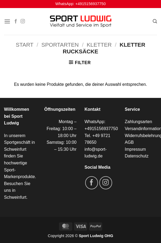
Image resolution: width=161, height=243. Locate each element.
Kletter (99, 45)
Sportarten (60, 45)
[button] (7, 21)
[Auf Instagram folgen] (23, 21)
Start (24, 45)
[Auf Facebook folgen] (16, 21)
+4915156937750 (90, 4)
